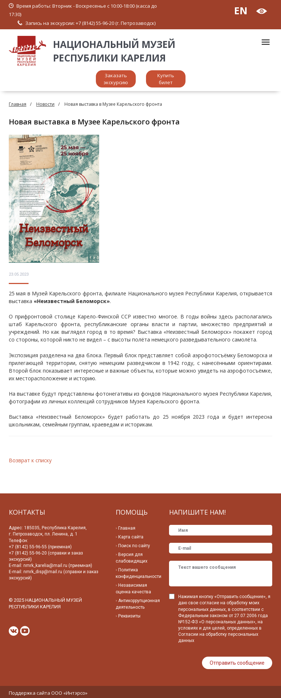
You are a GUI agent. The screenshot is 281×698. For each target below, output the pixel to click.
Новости (45, 104)
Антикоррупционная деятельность (138, 604)
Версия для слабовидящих (131, 558)
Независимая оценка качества (133, 588)
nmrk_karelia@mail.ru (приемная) (57, 565)
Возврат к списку (30, 460)
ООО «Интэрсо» (69, 690)
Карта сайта (130, 537)
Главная (17, 104)
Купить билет (165, 79)
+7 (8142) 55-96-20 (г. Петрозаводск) (116, 23)
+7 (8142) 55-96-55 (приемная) (40, 546)
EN (240, 10)
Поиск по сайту (134, 545)
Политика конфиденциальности (138, 573)
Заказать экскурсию (116, 79)
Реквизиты (129, 616)
